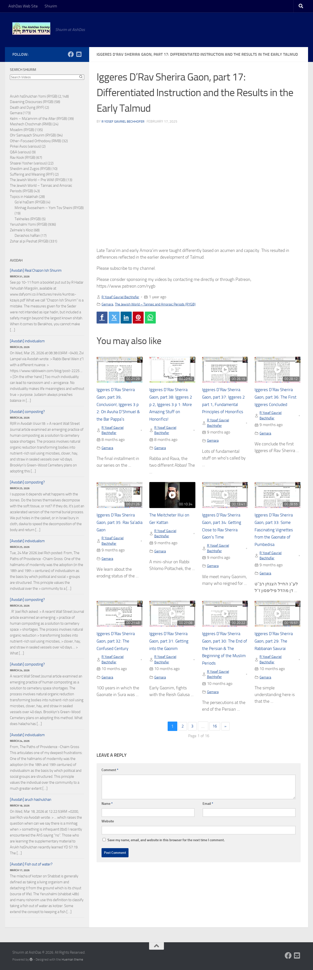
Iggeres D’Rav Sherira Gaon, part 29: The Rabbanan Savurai (277, 645)
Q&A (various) (20, 152)
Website (108, 827)
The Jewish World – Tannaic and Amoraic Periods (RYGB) (162, 304)
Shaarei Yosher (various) (28, 163)
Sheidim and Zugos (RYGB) (30, 168)
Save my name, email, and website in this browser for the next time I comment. (166, 846)
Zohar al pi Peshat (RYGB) (29, 241)
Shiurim (51, 6)
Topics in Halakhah (24, 196)
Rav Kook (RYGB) (22, 157)
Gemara (108, 304)
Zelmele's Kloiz (21, 230)
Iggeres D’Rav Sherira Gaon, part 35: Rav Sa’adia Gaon (119, 525)
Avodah (16, 260)
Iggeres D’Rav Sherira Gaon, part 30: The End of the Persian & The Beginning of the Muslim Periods (224, 653)
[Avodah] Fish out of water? (31, 864)
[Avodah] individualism (27, 341)
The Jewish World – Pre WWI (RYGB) (38, 180)
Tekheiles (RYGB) (28, 219)
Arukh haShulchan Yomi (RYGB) (33, 96)
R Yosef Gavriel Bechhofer (125, 121)
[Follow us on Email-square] (79, 54)
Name (107, 810)
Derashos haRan (27, 235)
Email (208, 810)
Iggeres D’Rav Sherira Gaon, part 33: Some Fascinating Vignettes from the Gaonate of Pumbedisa (277, 533)
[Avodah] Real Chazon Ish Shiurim (36, 270)
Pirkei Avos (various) (25, 146)
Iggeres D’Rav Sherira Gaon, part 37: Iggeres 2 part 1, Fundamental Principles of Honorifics (225, 405)
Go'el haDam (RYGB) (30, 202)
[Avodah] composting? (27, 411)
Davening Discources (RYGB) (31, 102)
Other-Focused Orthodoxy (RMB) (35, 141)
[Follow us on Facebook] (71, 54)
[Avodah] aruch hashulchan (30, 799)
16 (215, 732)
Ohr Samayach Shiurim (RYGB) (33, 135)
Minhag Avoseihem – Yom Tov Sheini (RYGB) (49, 208)
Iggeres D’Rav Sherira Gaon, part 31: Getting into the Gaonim (171, 645)
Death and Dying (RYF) (27, 107)
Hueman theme (72, 959)
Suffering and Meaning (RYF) (32, 174)
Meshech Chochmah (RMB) (31, 124)
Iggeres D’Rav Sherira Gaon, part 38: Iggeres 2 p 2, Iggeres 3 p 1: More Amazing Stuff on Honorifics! (171, 405)
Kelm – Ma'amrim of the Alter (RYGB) (38, 118)
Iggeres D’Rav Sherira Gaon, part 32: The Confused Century (119, 645)
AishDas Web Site (23, 6)
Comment (110, 776)
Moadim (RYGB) (22, 130)
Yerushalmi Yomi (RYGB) (28, 224)
